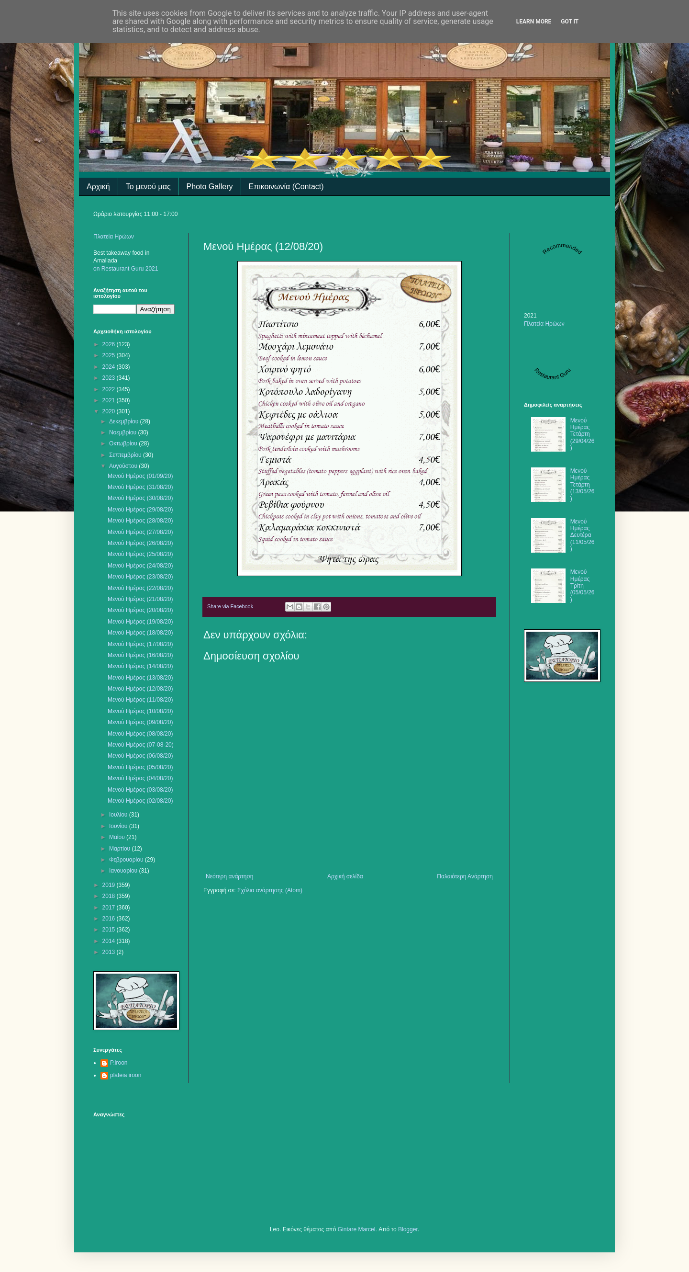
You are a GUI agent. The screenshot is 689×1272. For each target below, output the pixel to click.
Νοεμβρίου (123, 432)
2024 (109, 366)
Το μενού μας (148, 186)
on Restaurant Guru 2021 (125, 268)
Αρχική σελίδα (345, 876)
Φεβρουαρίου (127, 859)
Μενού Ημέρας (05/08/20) (140, 767)
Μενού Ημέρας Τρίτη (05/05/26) (582, 585)
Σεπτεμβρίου (126, 455)
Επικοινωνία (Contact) (286, 186)
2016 (109, 918)
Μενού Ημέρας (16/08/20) (140, 655)
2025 (109, 355)
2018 (109, 896)
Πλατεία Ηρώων (113, 236)
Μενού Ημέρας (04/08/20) (140, 778)
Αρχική (98, 186)
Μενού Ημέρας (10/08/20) (140, 711)
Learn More (534, 21)
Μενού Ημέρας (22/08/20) (140, 588)
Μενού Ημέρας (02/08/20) (140, 800)
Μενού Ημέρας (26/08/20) (140, 543)
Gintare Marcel (357, 1229)
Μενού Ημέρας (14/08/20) (140, 666)
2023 (109, 378)
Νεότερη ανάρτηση (229, 876)
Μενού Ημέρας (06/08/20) (140, 755)
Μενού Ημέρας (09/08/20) (140, 722)
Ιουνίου (119, 826)
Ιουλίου (119, 814)
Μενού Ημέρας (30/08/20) (140, 498)
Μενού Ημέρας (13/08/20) (140, 677)
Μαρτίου (120, 848)
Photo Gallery (210, 186)
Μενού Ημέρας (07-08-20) (141, 744)
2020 (109, 411)
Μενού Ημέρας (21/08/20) (140, 599)
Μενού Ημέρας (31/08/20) (140, 487)
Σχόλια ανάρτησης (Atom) (269, 890)
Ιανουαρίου (124, 870)
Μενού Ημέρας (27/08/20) (140, 532)
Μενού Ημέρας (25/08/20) (140, 554)
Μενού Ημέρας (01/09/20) (140, 476)
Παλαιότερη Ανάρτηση (465, 876)
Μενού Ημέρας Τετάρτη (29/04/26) (582, 434)
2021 (109, 400)
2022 (109, 389)
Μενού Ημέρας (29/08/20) (140, 509)
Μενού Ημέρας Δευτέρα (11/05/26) (582, 535)
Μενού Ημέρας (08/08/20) (140, 733)
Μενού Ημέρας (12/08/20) (140, 688)
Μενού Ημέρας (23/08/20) (140, 576)
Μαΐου (117, 837)
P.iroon (118, 1062)
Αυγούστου (124, 466)
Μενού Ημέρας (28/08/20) (140, 520)
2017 (109, 907)
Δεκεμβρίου (124, 421)
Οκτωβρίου (124, 443)
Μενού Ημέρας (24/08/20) (140, 565)
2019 (109, 885)
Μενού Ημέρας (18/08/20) (140, 632)
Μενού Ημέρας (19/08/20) (140, 621)
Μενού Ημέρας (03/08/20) (140, 789)
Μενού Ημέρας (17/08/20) (140, 644)
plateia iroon (125, 1075)
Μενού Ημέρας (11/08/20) (140, 699)
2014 (109, 941)
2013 (109, 952)
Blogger (408, 1229)
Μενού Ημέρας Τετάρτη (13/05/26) (582, 484)
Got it (569, 21)
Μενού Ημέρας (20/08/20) (140, 610)
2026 (109, 344)
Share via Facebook (230, 606)
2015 (109, 929)
